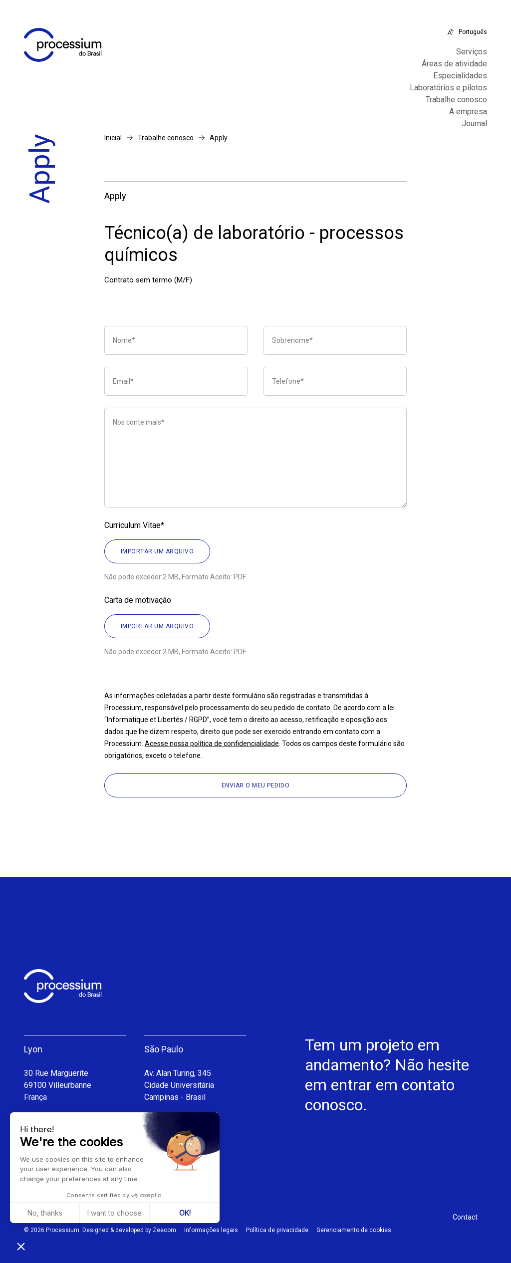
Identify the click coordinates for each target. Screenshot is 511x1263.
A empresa (468, 112)
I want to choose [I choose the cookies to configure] (114, 1213)
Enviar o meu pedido (256, 785)
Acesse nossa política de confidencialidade (212, 744)
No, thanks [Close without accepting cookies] (44, 1213)
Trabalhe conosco (456, 100)
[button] (21, 1246)
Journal (474, 124)
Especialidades (460, 76)
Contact (465, 1217)
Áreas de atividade (454, 64)
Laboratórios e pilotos (448, 88)
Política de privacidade (277, 1230)
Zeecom (164, 1230)
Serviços (471, 52)
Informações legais (211, 1230)
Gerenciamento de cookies (353, 1230)
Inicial (113, 138)
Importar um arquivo (157, 551)
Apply (219, 138)
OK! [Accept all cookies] (185, 1213)
